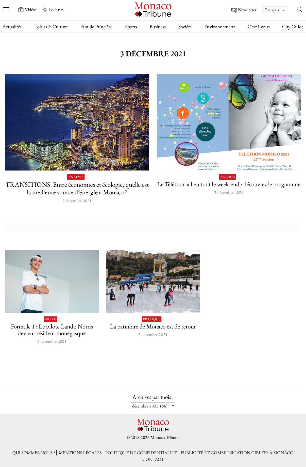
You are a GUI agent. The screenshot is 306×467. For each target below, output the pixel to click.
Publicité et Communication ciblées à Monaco (237, 452)
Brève (50, 319)
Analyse (76, 177)
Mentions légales (80, 452)
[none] (277, 10)
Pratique (151, 319)
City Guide (293, 26)
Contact (153, 459)
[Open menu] (6, 6)
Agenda (227, 177)
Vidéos (27, 9)
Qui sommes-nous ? (33, 452)
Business (158, 26)
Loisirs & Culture (51, 26)
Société (185, 26)
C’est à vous (259, 26)
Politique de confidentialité (141, 452)
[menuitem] (275, 10)
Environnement (219, 26)
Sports (131, 26)
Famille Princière (96, 26)
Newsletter (243, 10)
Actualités (11, 26)
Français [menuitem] (272, 10)
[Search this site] (300, 10)
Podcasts (53, 9)
